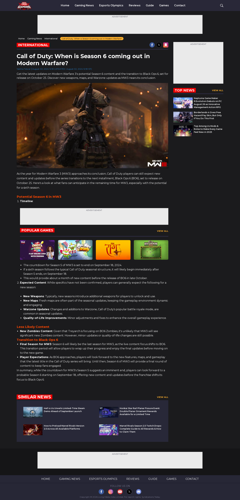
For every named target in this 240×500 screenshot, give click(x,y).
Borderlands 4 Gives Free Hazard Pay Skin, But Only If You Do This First (208, 115)
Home (65, 5)
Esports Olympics (111, 5)
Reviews (134, 5)
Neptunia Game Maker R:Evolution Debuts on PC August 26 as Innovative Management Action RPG (208, 102)
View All (162, 231)
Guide (150, 5)
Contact (179, 5)
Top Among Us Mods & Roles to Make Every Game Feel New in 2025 (208, 129)
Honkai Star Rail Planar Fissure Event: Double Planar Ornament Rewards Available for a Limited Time (140, 411)
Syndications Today (151, 497)
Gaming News (84, 5)
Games (164, 5)
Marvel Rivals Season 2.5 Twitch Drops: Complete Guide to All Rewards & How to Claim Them (141, 429)
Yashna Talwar (24, 69)
